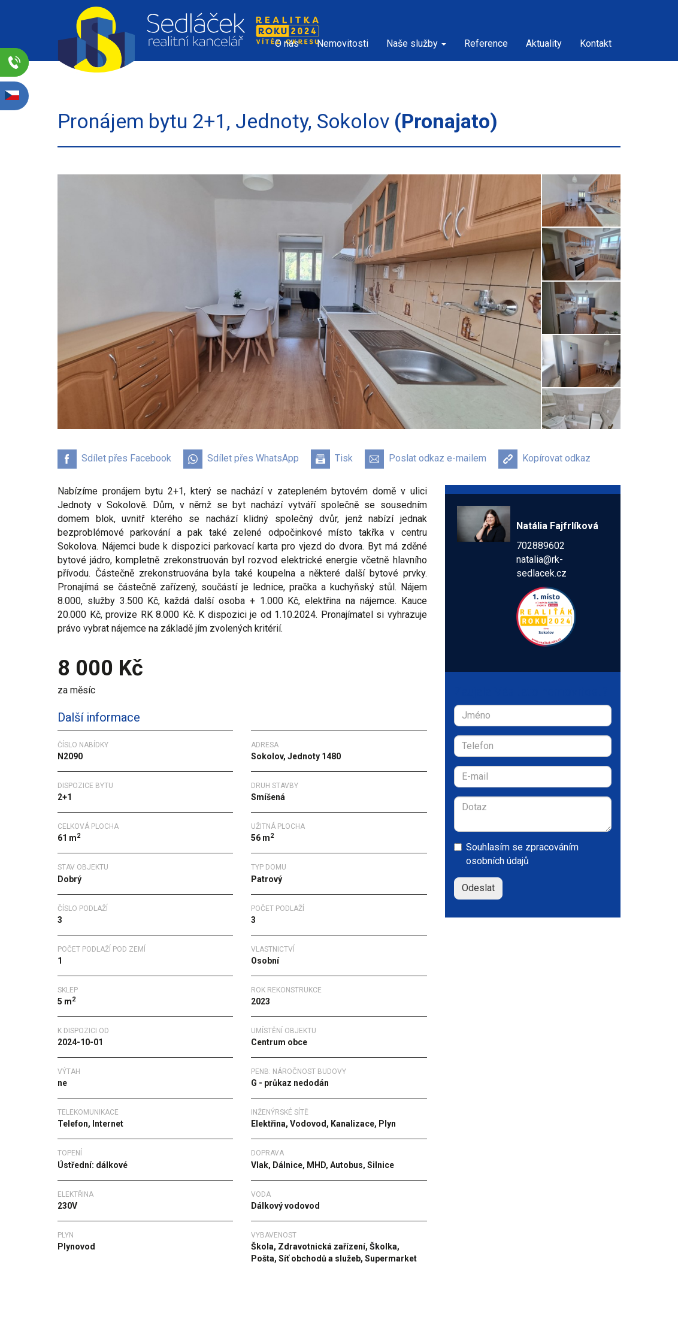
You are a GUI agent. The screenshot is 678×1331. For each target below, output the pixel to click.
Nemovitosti (342, 43)
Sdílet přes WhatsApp (241, 459)
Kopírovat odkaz (544, 459)
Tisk (332, 459)
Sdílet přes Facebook (114, 459)
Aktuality (544, 43)
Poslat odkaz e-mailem (425, 459)
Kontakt (596, 43)
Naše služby (416, 43)
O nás (287, 43)
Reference (486, 43)
